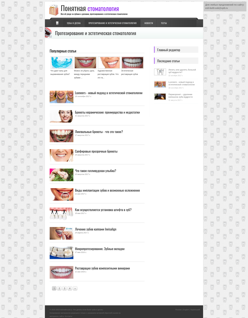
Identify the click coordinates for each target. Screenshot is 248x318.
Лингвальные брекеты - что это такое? (99, 131)
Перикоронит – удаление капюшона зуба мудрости (180, 95)
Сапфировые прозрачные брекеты (96, 151)
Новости (149, 23)
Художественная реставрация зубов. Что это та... (108, 74)
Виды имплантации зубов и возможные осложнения (107, 190)
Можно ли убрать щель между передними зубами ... (84, 74)
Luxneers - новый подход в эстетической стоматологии (109, 92)
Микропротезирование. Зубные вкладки (99, 248)
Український (195, 310)
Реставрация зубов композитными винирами (102, 268)
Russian (178, 310)
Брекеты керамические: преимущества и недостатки (107, 112)
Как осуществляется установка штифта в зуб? (103, 209)
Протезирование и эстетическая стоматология (113, 23)
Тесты (164, 23)
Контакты (68, 316)
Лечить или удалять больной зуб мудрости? (182, 71)
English (186, 310)
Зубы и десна (74, 23)
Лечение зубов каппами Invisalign (95, 229)
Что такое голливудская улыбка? (95, 170)
